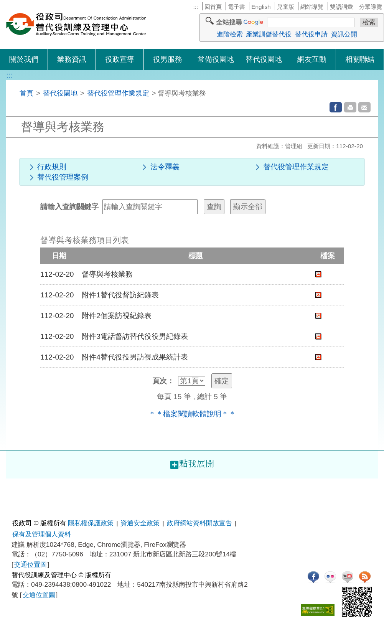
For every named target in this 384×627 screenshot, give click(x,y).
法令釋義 (165, 167)
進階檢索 (230, 34)
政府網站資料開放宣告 (199, 523)
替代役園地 (264, 59)
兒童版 (285, 6)
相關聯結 (359, 59)
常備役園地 (216, 59)
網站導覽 (311, 6)
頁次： (163, 381)
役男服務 (167, 59)
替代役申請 (311, 34)
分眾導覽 (370, 6)
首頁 (26, 93)
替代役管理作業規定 (118, 93)
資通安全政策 (140, 523)
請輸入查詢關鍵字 (69, 207)
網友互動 (311, 59)
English (260, 6)
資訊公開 (344, 34)
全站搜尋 (229, 22)
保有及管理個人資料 (41, 534)
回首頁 (213, 6)
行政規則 (51, 167)
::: (195, 6)
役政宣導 (119, 59)
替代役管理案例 (62, 177)
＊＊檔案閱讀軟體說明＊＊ (192, 414)
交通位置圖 (30, 564)
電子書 (236, 6)
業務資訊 (71, 59)
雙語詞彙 (341, 6)
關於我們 (23, 59)
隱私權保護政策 (91, 523)
